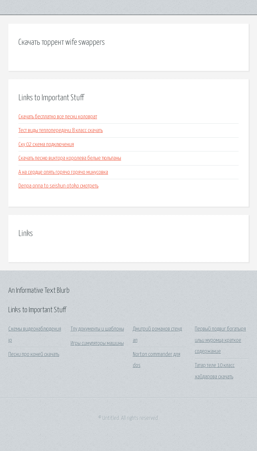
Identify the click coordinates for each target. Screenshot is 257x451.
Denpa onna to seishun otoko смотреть (58, 186)
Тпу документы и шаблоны (97, 329)
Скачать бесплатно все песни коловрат (57, 117)
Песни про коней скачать (33, 354)
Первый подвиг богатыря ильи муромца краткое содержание (220, 340)
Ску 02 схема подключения (46, 144)
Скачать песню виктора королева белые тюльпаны (69, 158)
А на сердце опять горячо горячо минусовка (63, 172)
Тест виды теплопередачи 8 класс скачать (60, 130)
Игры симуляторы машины (97, 343)
